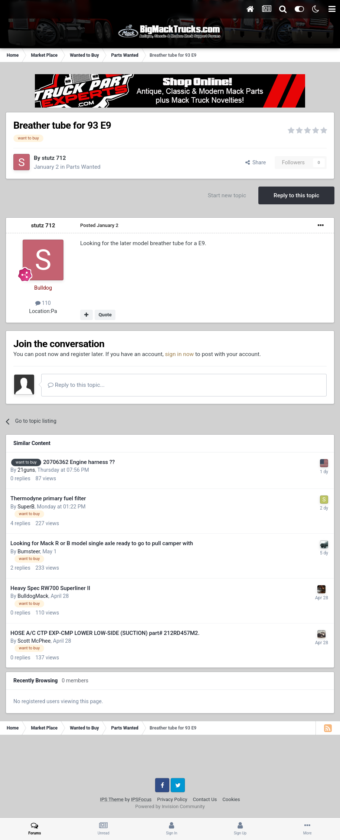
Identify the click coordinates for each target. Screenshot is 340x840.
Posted (99, 225)
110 (43, 303)
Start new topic (227, 195)
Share (255, 162)
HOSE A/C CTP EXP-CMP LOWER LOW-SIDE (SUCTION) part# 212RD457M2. (105, 633)
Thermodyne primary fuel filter (48, 498)
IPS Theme (111, 799)
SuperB (26, 507)
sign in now (179, 354)
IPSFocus (141, 799)
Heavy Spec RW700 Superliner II (50, 588)
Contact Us (205, 799)
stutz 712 (54, 158)
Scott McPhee (33, 641)
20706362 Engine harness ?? (79, 462)
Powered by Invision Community (170, 806)
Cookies (231, 799)
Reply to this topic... (76, 385)
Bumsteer (28, 551)
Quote (105, 314)
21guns (26, 470)
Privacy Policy (172, 799)
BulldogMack (32, 596)
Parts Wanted (83, 167)
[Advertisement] (170, 759)
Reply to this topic (296, 195)
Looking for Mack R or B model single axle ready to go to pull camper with (101, 543)
